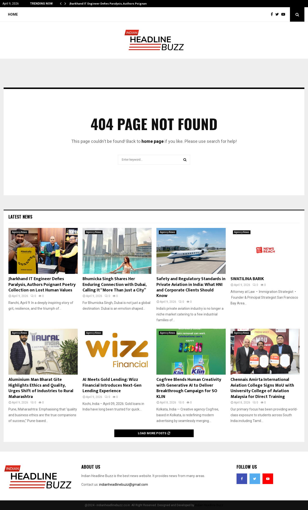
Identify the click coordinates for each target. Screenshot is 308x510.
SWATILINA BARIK (247, 279)
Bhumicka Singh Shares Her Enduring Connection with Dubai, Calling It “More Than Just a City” (114, 284)
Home (13, 14)
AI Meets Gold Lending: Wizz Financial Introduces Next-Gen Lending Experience (112, 385)
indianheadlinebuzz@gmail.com (123, 484)
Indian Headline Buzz (209, 505)
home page (152, 141)
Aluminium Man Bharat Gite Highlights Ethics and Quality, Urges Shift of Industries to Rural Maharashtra (40, 388)
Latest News (20, 217)
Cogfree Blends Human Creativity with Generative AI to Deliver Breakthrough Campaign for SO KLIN (188, 388)
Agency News (19, 232)
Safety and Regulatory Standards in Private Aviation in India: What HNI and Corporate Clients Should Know (190, 287)
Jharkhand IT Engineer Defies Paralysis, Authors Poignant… (110, 3)
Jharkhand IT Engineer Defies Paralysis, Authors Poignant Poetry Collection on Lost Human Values (42, 284)
